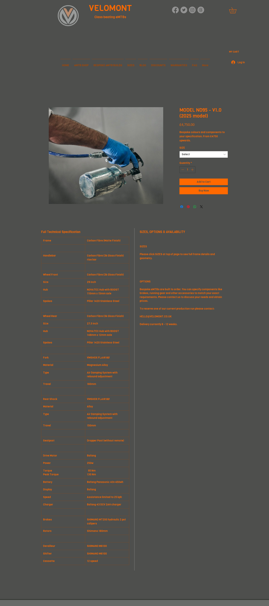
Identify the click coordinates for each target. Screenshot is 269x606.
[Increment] (192, 169)
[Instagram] (192, 10)
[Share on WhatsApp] (195, 207)
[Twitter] (183, 10)
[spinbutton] (187, 169)
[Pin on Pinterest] (188, 207)
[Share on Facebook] (182, 207)
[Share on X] (201, 207)
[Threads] (200, 10)
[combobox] (203, 154)
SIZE (182, 148)
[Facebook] (175, 10)
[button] (235, 10)
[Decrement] (182, 169)
